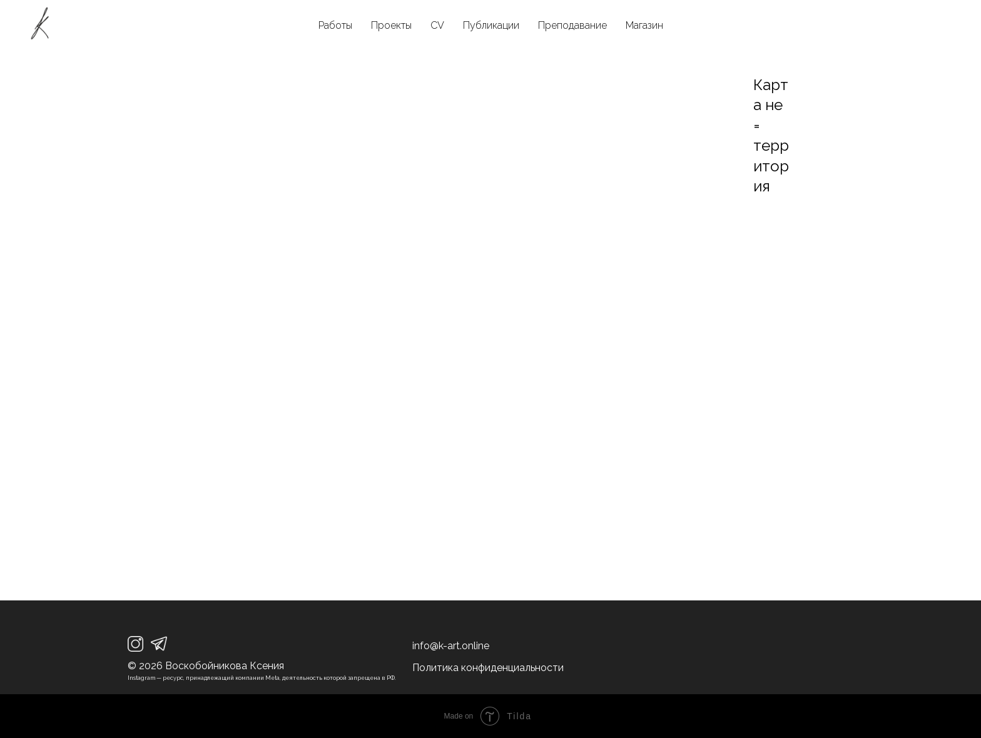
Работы (335, 25)
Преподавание (572, 25)
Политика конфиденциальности (488, 668)
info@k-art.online (450, 646)
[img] (135, 644)
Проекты (391, 25)
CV (437, 25)
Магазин (644, 25)
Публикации (491, 25)
